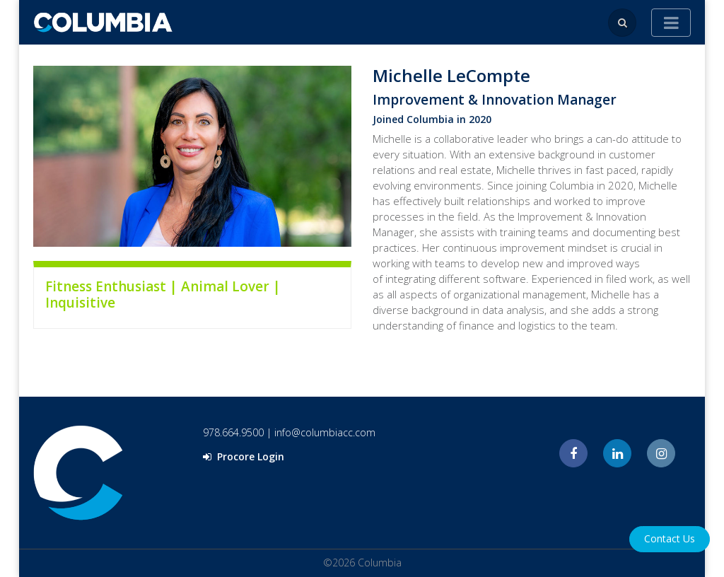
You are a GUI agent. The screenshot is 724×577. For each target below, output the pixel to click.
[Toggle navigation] (671, 22)
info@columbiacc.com (324, 432)
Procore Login (243, 456)
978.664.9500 (233, 432)
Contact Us (669, 538)
